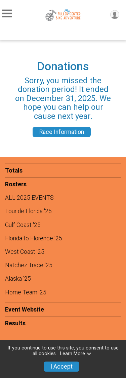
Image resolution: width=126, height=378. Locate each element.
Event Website (24, 309)
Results (15, 323)
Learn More (76, 354)
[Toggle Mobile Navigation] (6, 13)
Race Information (61, 132)
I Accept (61, 366)
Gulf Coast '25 (23, 225)
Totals (14, 170)
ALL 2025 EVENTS (29, 197)
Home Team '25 (25, 292)
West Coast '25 (24, 251)
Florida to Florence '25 (33, 238)
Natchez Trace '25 (28, 265)
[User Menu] (114, 14)
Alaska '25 (18, 278)
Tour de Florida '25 (28, 211)
